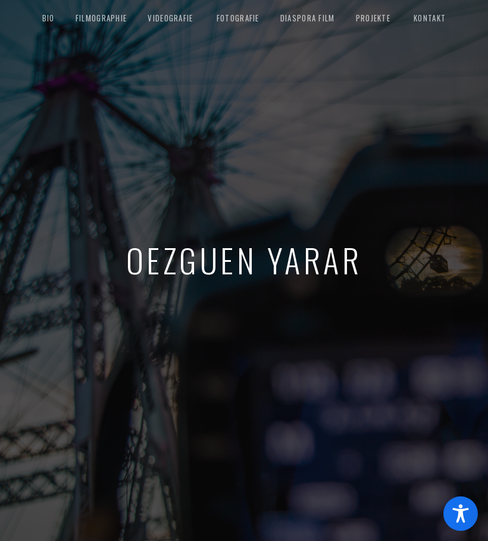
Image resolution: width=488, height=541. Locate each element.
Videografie (170, 18)
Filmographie (101, 18)
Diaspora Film (307, 18)
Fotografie (238, 18)
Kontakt (430, 18)
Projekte (373, 18)
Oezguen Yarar (244, 259)
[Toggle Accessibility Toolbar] (460, 513)
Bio (48, 18)
